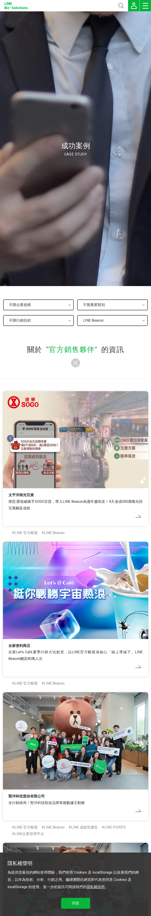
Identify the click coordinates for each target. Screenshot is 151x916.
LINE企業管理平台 (29, 834)
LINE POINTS (115, 827)
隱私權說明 (96, 887)
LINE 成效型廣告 (84, 827)
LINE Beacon (54, 533)
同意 (75, 903)
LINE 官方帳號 (26, 533)
